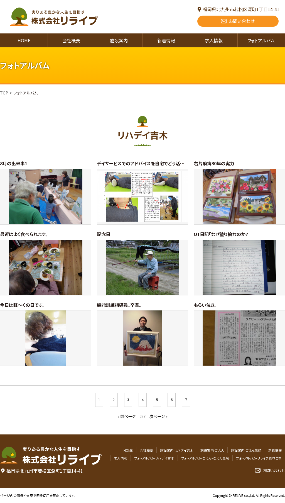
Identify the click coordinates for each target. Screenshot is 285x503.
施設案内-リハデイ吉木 (176, 450)
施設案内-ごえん (212, 450)
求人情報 (214, 40)
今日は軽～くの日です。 (22, 305)
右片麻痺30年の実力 (214, 163)
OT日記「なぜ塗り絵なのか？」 (222, 234)
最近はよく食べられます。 (24, 234)
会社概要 (71, 40)
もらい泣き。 (205, 305)
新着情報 (166, 40)
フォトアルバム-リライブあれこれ (259, 458)
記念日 (103, 234)
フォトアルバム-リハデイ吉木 (154, 458)
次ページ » (158, 416)
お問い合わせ (242, 21)
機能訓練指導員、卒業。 (119, 305)
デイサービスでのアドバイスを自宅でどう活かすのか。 (148, 163)
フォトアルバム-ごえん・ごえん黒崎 (205, 458)
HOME (24, 40)
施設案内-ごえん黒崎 (246, 450)
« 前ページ (126, 416)
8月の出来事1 (13, 163)
